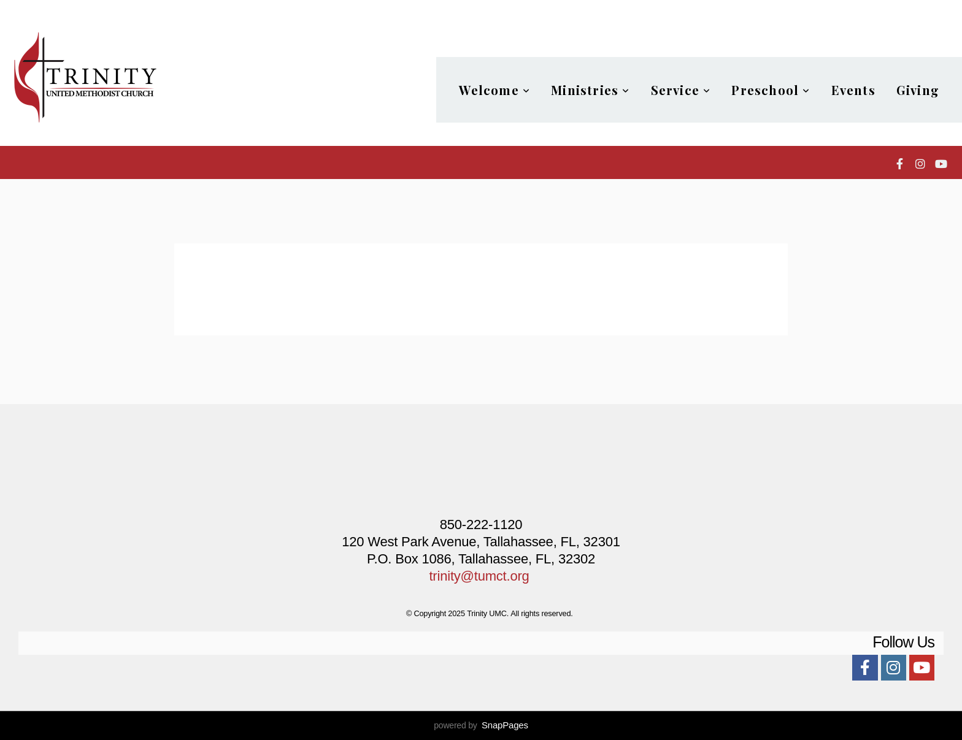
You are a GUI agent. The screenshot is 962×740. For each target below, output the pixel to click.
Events (853, 90)
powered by (481, 725)
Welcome (494, 90)
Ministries (590, 90)
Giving (917, 90)
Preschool (770, 90)
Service (681, 90)
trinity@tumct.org (479, 576)
